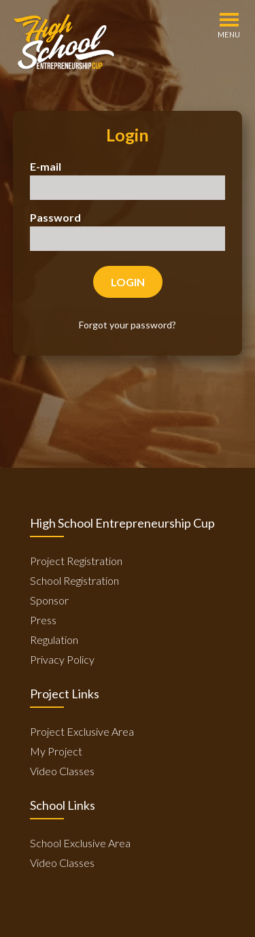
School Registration (74, 580)
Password (55, 217)
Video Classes (62, 770)
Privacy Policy (62, 659)
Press (43, 619)
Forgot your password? (127, 324)
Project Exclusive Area (82, 731)
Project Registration (76, 560)
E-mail (45, 166)
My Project (56, 751)
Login (128, 281)
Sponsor (49, 600)
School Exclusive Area (80, 842)
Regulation (54, 639)
